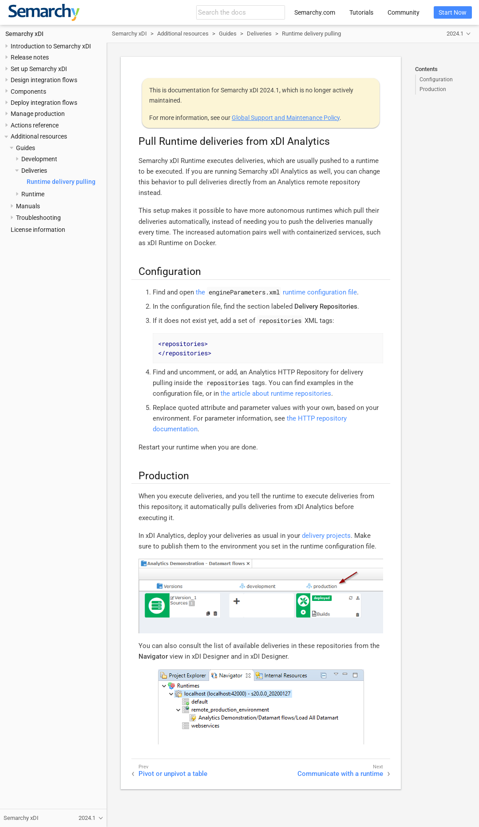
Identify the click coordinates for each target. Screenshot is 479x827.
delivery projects (326, 536)
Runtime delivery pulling (61, 181)
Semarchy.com (314, 12)
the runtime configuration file (276, 292)
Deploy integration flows (44, 102)
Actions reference (35, 125)
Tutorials (361, 12)
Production (433, 89)
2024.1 (455, 33)
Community (404, 12)
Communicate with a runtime (340, 774)
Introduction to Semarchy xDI (51, 46)
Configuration (436, 79)
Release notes (30, 57)
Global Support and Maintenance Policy (286, 117)
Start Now (453, 12)
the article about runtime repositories (276, 394)
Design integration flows (44, 79)
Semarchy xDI (24, 33)
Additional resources (39, 136)
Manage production (38, 113)
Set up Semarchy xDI (39, 68)
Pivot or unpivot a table (173, 774)
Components (28, 91)
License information (38, 229)
